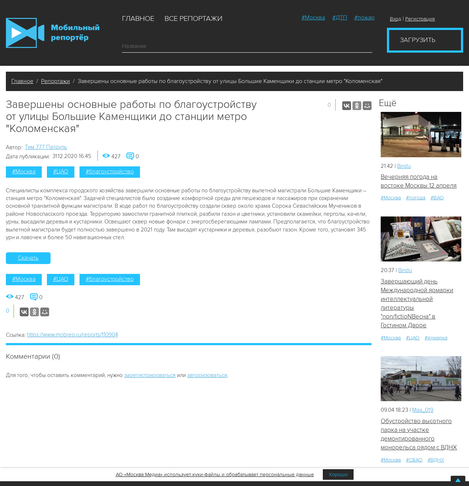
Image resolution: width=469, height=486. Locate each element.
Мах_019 (422, 410)
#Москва (313, 17)
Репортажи (55, 81)
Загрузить (417, 40)
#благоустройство (110, 171)
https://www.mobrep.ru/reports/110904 (72, 334)
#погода (415, 198)
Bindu (404, 166)
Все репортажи (193, 18)
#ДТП (339, 17)
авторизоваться (207, 375)
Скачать (28, 258)
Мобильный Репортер (52, 33)
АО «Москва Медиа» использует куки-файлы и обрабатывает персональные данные (215, 474)
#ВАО (437, 198)
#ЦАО (60, 171)
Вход (395, 19)
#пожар (364, 17)
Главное (138, 18)
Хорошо (338, 474)
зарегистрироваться (150, 375)
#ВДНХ (436, 460)
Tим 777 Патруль (46, 147)
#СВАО (414, 460)
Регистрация (420, 19)
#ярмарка (436, 338)
